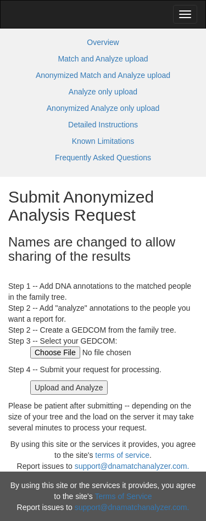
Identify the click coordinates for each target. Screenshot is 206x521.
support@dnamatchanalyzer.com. (132, 466)
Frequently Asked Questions (103, 157)
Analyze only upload (103, 91)
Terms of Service (123, 496)
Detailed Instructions (103, 124)
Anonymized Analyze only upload (103, 108)
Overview (103, 42)
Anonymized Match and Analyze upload (103, 75)
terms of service (122, 455)
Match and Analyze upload (103, 58)
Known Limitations (103, 141)
